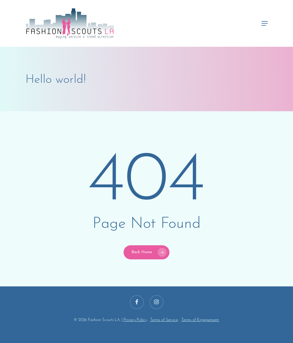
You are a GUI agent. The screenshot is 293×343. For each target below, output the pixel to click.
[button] (264, 23)
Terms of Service (164, 320)
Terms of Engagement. (200, 320)
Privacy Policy (135, 320)
